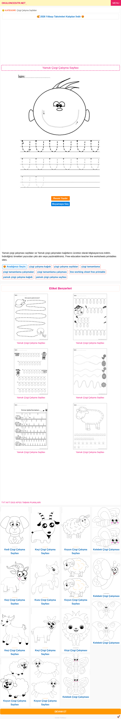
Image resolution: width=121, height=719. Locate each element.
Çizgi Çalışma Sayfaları (27, 10)
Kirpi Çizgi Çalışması (75, 650)
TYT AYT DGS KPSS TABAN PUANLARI (21, 502)
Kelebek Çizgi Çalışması (76, 697)
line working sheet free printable (87, 272)
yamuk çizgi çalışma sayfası (51, 277)
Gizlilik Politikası (60, 718)
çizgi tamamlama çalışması (52, 272)
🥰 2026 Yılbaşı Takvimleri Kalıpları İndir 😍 (60, 16)
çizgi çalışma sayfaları (66, 266)
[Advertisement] (60, 42)
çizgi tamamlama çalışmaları (18, 272)
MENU (115, 3)
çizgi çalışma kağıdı (40, 266)
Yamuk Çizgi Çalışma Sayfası (31, 343)
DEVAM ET (60, 711)
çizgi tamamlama (90, 266)
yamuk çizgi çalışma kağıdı (18, 277)
